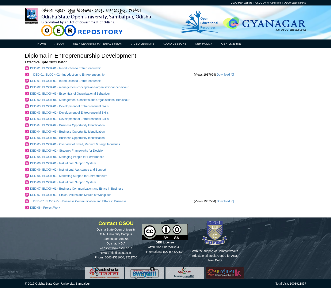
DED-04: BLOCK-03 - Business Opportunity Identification (67, 131)
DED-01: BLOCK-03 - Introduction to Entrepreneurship (66, 81)
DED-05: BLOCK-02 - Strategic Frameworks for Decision (67, 150)
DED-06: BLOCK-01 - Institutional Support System (63, 163)
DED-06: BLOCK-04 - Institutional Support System (63, 182)
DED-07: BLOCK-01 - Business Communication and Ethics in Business (76, 188)
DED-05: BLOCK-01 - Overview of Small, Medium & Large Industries (75, 144)
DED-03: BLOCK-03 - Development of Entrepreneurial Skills (69, 119)
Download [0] (225, 74)
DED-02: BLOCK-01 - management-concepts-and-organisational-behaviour (79, 87)
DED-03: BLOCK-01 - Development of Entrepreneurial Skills (69, 106)
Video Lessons (142, 43)
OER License (231, 43)
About (60, 43)
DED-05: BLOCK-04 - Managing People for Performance (67, 157)
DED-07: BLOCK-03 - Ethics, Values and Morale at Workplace (70, 195)
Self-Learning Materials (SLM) (97, 43)
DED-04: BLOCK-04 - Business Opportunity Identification (67, 138)
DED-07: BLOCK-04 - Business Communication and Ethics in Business (79, 201)
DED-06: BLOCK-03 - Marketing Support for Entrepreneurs (68, 176)
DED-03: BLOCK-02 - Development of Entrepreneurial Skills (69, 112)
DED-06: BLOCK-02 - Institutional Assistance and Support (68, 169)
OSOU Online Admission (268, 2)
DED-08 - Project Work (45, 207)
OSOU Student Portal (295, 2)
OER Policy (204, 43)
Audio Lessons (175, 43)
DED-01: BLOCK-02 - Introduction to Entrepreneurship (69, 74)
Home (42, 43)
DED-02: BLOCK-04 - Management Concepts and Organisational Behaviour (80, 100)
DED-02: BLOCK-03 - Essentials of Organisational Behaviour (70, 93)
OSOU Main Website (241, 2)
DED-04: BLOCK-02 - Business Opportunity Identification (67, 125)
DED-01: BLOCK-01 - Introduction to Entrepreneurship (66, 68)
